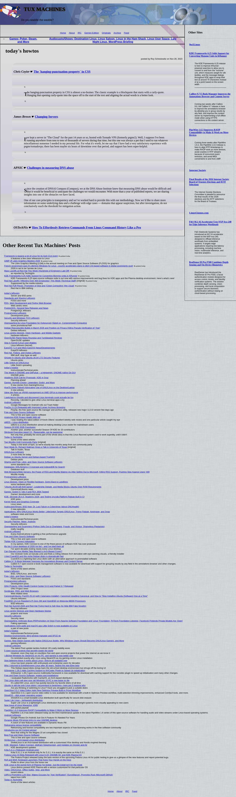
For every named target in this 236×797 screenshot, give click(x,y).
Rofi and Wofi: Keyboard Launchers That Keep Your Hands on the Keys (37, 760)
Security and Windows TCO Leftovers (21, 318)
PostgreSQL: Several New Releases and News (26, 308)
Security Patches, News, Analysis (20, 521)
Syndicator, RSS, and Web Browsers (21, 591)
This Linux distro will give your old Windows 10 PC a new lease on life (37, 680)
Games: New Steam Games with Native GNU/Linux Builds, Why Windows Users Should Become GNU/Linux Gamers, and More (64, 640)
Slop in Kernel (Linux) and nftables (20, 343)
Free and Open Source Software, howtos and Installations (31, 675)
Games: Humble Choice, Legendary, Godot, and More (29, 382)
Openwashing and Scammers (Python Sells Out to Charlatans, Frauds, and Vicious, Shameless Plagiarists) (54, 526)
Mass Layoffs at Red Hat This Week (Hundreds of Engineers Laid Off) (37, 271)
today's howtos (11, 367)
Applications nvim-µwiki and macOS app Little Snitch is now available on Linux (41, 626)
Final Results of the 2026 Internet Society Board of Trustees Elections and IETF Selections (209, 182)
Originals (106, 33)
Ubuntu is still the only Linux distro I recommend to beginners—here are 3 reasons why (45, 685)
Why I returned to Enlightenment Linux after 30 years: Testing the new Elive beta (41, 665)
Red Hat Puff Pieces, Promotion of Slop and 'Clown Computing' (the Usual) (39, 285)
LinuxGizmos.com (199, 212)
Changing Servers (46, 116)
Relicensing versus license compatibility (22, 725)
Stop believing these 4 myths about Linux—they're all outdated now (35, 660)
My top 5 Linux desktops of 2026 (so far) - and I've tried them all (34, 546)
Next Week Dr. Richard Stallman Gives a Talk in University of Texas (35, 447)
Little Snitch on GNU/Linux (16, 362)
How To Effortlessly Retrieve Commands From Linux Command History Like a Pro (86, 227)
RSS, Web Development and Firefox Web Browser (28, 303)
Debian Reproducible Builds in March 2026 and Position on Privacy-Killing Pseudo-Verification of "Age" (52, 328)
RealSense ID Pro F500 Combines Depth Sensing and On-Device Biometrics (208, 263)
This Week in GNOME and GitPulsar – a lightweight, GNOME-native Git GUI (40, 372)
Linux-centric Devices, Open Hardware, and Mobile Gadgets (32, 333)
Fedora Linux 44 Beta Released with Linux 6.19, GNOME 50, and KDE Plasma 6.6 (43, 755)
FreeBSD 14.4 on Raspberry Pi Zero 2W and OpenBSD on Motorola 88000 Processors (45, 601)
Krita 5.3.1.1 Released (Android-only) (21, 750)
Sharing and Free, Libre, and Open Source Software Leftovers (33, 462)
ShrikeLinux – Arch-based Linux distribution (24, 740)
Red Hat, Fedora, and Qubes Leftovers (22, 353)
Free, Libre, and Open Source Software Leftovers (27, 576)
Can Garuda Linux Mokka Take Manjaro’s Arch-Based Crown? (33, 551)
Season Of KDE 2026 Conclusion (20, 427)
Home (63, 33)
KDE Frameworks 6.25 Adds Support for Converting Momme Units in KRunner (209, 54)
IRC (79, 33)
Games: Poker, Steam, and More (23, 40)
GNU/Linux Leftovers (14, 452)
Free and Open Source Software (19, 412)
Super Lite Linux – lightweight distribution (23, 700)
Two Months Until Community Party (20, 442)
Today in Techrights (13, 437)
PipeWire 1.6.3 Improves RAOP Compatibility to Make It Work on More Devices (208, 132)
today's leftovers (11, 293)
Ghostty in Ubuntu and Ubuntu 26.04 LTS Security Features (32, 357)
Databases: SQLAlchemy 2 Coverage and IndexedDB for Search (34, 467)
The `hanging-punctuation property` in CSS (62, 71)
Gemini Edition (91, 33)
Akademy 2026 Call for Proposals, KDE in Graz (26, 377)
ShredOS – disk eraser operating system (23, 695)
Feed (126, 33)
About (72, 33)
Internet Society (197, 170)
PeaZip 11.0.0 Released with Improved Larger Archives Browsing (34, 407)
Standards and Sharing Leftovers (19, 298)
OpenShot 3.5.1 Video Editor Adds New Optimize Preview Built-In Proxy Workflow (42, 690)
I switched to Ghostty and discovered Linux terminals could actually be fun (38, 397)
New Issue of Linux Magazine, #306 (21, 705)
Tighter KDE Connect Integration (19, 541)
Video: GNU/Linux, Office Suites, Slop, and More (27, 770)
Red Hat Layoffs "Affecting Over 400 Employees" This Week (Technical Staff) (40, 281)
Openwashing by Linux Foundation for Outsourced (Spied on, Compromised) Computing (45, 323)
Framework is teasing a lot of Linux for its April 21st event (31, 256)
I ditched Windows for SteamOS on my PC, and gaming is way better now (38, 655)
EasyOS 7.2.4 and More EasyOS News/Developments (29, 348)
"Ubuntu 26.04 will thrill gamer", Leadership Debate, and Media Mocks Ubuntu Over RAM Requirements (52, 487)
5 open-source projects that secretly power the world (28, 650)
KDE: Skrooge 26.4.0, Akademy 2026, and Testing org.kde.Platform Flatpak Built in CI (44, 496)
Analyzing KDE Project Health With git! (22, 417)
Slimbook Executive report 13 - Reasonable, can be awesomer (33, 432)
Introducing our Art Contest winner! (20, 730)
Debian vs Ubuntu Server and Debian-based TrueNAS (29, 457)
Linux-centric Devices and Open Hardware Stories (27, 611)
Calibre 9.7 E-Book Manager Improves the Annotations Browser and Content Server (210, 95)
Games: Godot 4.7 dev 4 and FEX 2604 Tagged (26, 492)
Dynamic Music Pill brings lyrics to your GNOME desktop (30, 720)
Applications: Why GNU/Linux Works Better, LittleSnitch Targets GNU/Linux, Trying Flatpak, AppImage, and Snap (57, 511)
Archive (117, 33)
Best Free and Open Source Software (21, 735)
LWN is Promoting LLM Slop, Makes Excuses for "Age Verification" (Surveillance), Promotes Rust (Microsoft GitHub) (58, 775)
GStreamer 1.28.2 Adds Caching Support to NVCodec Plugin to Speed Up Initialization (44, 670)
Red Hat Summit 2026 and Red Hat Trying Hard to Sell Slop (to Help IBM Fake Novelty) (45, 606)
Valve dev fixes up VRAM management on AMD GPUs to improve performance (41, 392)
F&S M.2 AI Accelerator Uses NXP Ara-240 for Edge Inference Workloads (210, 223)
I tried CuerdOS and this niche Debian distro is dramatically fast (34, 556)
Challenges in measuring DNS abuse (50, 167)
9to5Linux (194, 44)
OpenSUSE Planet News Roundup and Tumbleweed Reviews (33, 338)
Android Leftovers (12, 402)
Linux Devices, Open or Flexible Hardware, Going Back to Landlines (36, 482)
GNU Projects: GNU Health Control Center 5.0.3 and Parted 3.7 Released (38, 586)
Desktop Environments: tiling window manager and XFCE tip (32, 635)
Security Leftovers (12, 616)
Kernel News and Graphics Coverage (21, 501)
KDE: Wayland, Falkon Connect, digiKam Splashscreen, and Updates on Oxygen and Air (45, 745)
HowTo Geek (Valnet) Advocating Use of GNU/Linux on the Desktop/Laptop (39, 387)
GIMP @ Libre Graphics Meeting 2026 (22, 261)
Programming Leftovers (15, 313)
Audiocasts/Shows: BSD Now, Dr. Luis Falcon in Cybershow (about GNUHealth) (41, 506)
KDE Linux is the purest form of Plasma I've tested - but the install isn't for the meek (43, 765)
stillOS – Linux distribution (16, 422)
